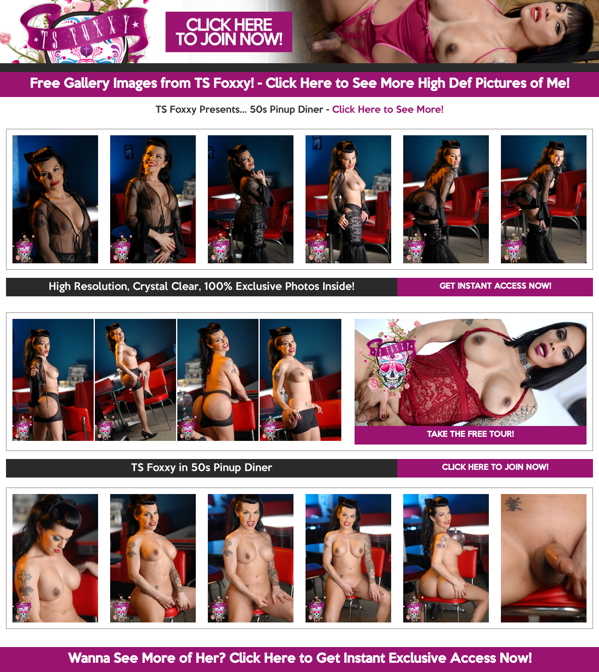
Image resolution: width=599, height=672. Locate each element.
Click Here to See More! (387, 109)
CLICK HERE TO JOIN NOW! (495, 467)
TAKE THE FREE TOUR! (470, 434)
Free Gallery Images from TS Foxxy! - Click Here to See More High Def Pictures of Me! (299, 84)
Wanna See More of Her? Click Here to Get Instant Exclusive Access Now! (299, 659)
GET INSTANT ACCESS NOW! (495, 286)
